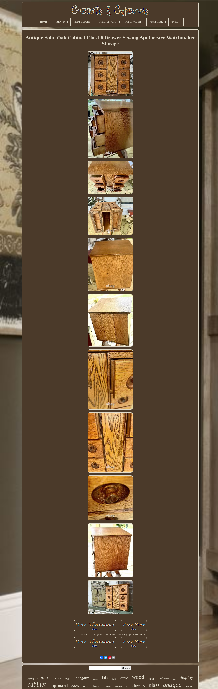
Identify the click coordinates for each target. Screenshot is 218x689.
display (186, 677)
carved (30, 678)
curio (124, 678)
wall (174, 679)
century (119, 686)
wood (138, 677)
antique (172, 684)
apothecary (135, 685)
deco (75, 686)
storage (95, 679)
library (56, 678)
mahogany (81, 678)
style (67, 678)
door (114, 679)
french (97, 686)
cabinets (164, 678)
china (42, 677)
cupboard (58, 685)
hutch (85, 686)
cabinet (36, 684)
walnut (151, 678)
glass (154, 685)
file (105, 677)
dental (108, 686)
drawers (189, 686)
